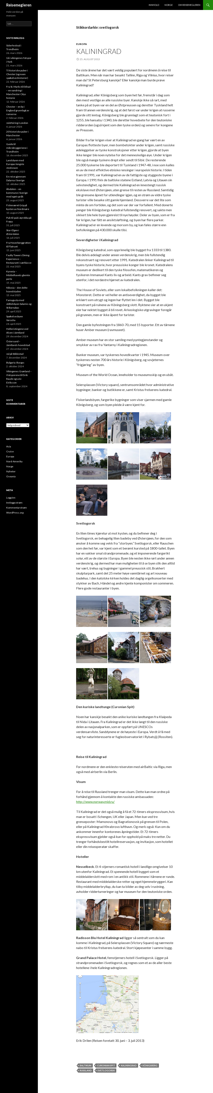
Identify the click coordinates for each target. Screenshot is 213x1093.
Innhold (154, 5)
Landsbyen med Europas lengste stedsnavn (15, 164)
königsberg (149, 1065)
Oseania (11, 476)
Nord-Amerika (14, 461)
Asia (8, 446)
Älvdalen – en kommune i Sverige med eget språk (17, 192)
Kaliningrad (98, 51)
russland (86, 1070)
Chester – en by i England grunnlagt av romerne (17, 110)
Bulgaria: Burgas (15, 362)
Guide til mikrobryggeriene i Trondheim (16, 148)
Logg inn (10, 497)
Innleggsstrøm (14, 502)
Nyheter (11, 471)
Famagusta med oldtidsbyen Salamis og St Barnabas (18, 304)
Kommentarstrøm (16, 507)
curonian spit (106, 1065)
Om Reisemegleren (189, 5)
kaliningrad (129, 1065)
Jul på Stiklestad (15, 353)
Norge (169, 5)
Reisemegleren (18, 5)
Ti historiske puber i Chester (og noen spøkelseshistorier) (17, 74)
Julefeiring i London (17, 122)
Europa (81, 44)
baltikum (85, 1065)
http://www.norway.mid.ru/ (95, 802)
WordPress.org (15, 512)
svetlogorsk (106, 1070)
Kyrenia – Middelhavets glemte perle (18, 275)
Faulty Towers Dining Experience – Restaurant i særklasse (18, 259)
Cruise (10, 451)
